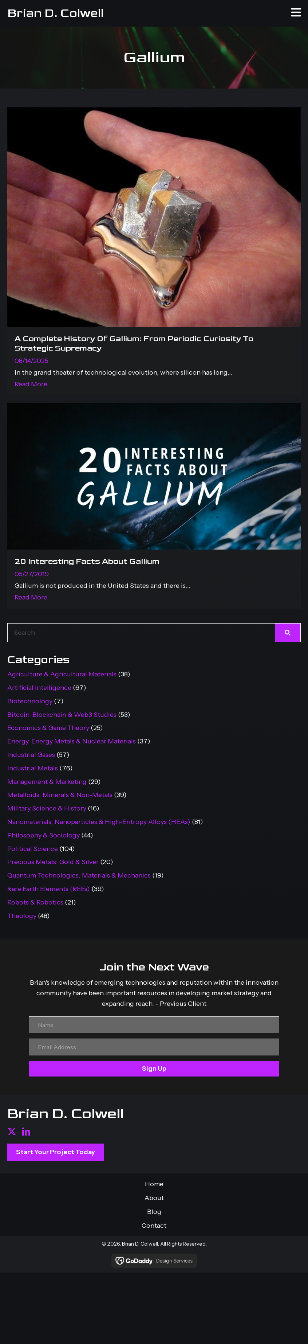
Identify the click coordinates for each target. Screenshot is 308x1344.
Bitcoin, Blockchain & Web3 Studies (62, 715)
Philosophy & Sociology (43, 835)
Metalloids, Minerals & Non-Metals (59, 795)
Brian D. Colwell (55, 13)
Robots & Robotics (35, 902)
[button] (11, 1131)
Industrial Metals (32, 768)
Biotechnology (29, 701)
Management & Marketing (47, 782)
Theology (21, 916)
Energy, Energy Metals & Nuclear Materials (71, 741)
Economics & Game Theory (48, 728)
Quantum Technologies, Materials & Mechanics (79, 875)
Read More (31, 384)
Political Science (32, 849)
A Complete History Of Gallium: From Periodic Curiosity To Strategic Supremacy (134, 343)
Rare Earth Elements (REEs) (48, 889)
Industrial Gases (31, 755)
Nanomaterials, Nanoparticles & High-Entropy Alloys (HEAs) (98, 822)
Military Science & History (46, 808)
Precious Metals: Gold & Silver (53, 862)
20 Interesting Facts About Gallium (87, 561)
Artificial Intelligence (39, 688)
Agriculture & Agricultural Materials (62, 674)
